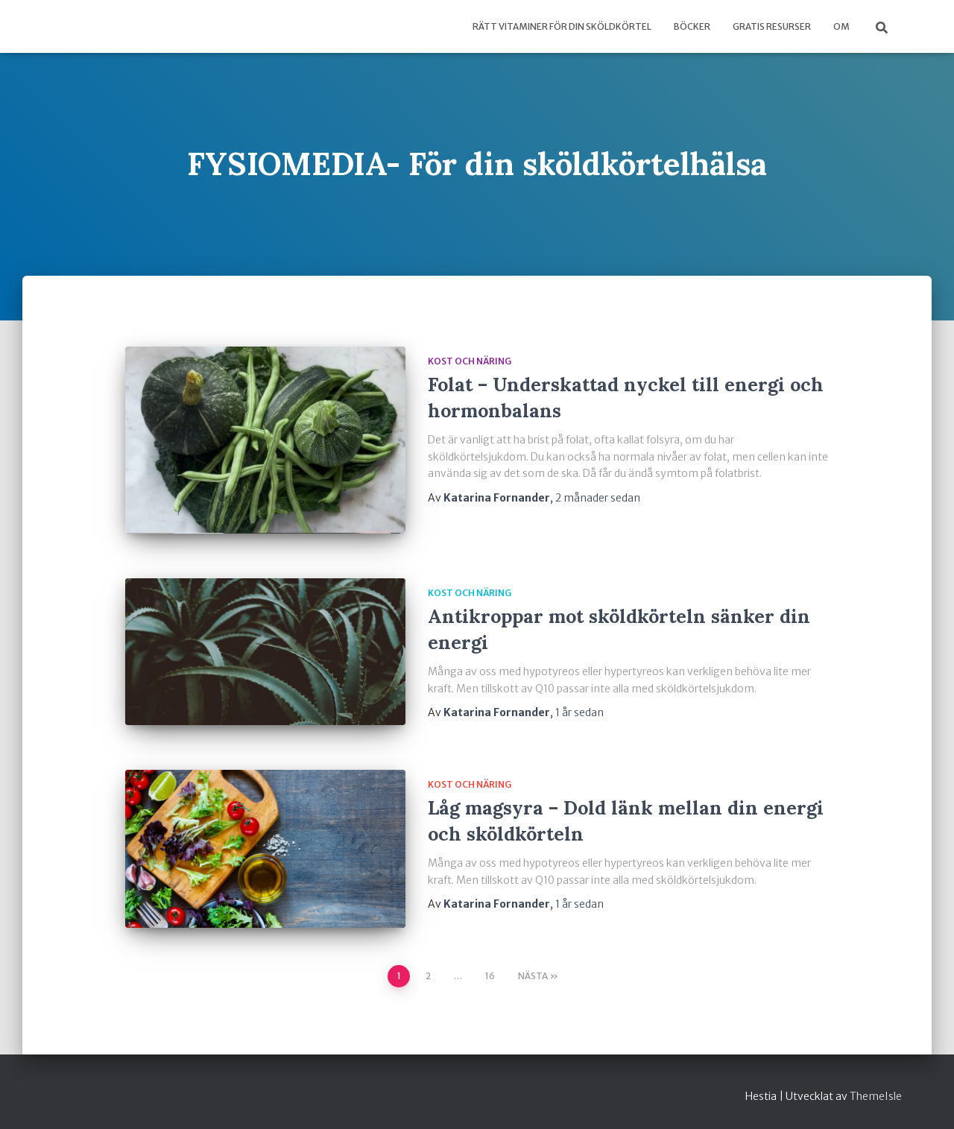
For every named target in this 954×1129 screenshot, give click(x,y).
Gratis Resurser (772, 26)
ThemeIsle (876, 1096)
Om (841, 26)
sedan (597, 498)
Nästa (533, 975)
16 (490, 975)
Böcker (692, 26)
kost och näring (469, 361)
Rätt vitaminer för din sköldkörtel (562, 26)
